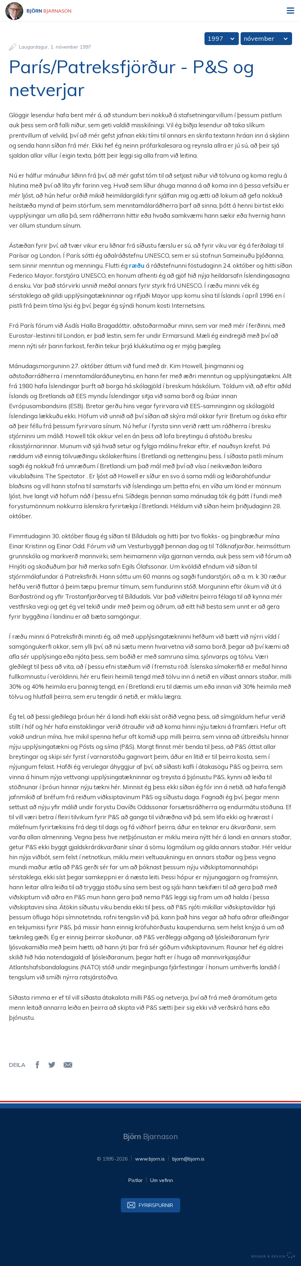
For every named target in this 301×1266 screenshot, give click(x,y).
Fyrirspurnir (156, 1205)
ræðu (136, 265)
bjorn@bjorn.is (188, 1159)
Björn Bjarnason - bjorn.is (44, 11)
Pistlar (135, 1180)
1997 (215, 38)
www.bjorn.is (150, 1159)
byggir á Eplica (273, 1255)
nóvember (259, 38)
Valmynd (290, 11)
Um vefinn (161, 1180)
